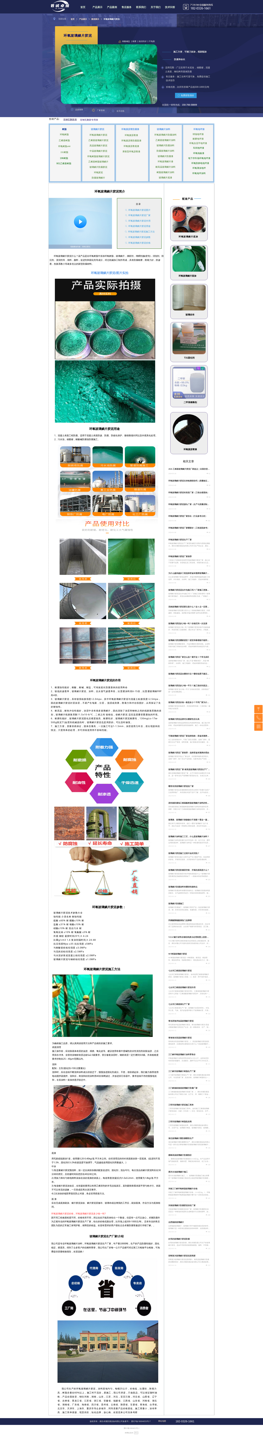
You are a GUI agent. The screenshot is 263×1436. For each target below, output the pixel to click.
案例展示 (95, 19)
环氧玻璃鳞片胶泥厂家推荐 (180, 556)
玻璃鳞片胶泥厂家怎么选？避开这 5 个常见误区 (188, 657)
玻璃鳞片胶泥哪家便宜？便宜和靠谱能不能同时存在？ (188, 640)
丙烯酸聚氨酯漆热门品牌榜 (180, 920)
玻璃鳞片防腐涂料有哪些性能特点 (182, 887)
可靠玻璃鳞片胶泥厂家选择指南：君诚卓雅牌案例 (188, 736)
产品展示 (83, 19)
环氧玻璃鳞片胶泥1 (112, 19)
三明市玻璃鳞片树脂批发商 (180, 1122)
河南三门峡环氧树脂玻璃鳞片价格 (182, 1189)
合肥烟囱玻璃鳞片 (176, 1222)
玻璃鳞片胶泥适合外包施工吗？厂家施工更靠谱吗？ (188, 590)
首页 (73, 19)
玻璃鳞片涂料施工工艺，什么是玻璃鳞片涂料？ (188, 837)
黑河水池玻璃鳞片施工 (178, 1172)
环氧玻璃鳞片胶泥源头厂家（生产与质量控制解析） (188, 504)
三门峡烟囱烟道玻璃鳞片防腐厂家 (182, 1088)
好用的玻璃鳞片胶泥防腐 (179, 1239)
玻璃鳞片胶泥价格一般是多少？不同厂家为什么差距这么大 (188, 702)
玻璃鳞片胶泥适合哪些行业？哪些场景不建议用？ (187, 674)
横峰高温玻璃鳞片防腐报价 (180, 1155)
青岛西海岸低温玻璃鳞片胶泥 (181, 1021)
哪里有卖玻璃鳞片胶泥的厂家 (181, 786)
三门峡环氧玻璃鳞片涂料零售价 (182, 1055)
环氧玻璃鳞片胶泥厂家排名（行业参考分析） (187, 516)
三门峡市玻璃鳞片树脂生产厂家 (182, 1071)
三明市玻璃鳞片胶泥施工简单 (181, 1105)
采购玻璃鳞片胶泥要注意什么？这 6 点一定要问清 (188, 607)
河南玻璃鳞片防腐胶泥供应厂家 (182, 1205)
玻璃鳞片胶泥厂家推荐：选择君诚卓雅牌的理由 (188, 753)
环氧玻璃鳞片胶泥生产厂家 (180, 540)
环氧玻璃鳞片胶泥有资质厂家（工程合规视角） (188, 493)
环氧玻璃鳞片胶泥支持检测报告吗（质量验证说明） (188, 481)
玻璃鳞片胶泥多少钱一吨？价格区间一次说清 (187, 624)
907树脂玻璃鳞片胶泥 (177, 954)
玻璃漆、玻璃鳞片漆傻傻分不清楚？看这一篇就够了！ (188, 820)
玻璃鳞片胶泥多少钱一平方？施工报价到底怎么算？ (188, 686)
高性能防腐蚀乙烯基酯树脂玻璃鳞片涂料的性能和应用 (188, 803)
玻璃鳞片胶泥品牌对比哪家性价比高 (183, 719)
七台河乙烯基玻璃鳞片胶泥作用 (182, 987)
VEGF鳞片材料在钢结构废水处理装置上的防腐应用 (188, 937)
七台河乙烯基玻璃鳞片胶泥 (180, 971)
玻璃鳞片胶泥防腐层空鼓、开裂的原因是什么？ (188, 870)
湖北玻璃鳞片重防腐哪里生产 (181, 1138)
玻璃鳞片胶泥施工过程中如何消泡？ (183, 853)
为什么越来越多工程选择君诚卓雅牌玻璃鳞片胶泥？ (188, 573)
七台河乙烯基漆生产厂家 (179, 1004)
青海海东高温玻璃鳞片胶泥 (180, 1038)
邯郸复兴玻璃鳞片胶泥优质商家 (182, 1256)
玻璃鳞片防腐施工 (176, 904)
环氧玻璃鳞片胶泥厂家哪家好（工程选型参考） (188, 528)
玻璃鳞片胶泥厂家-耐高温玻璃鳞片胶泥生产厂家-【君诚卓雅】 (188, 769)
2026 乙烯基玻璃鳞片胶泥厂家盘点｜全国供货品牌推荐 (189, 469)
